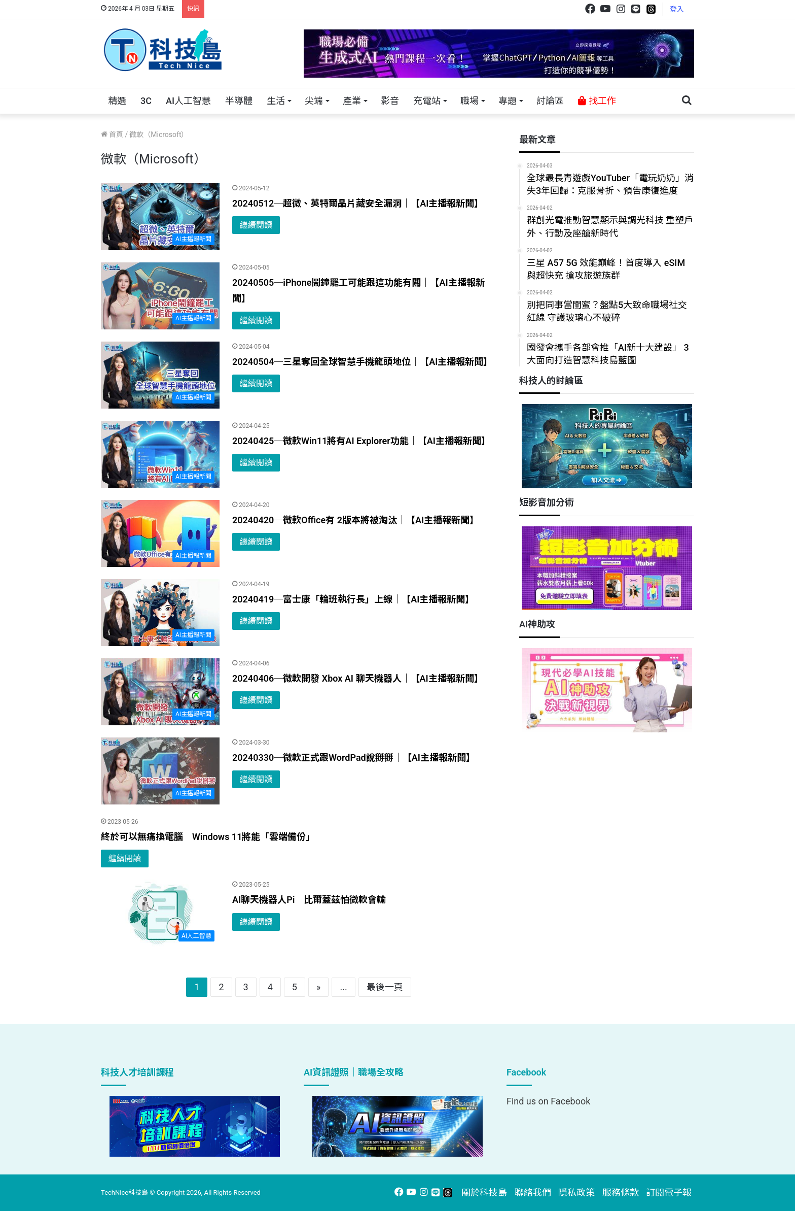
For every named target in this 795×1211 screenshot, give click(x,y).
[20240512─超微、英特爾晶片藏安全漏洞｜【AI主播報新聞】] (160, 216)
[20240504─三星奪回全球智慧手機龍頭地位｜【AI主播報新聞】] (160, 375)
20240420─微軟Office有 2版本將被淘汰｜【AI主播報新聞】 (355, 520)
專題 (507, 100)
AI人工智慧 (188, 100)
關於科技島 (484, 1192)
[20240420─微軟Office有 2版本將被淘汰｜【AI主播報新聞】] (160, 533)
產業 (352, 100)
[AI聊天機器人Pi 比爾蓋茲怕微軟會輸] (160, 913)
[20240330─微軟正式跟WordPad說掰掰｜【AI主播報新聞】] (160, 770)
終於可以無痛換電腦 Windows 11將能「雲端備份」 (208, 836)
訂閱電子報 (669, 1192)
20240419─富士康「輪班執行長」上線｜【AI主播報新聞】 (353, 599)
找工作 (597, 100)
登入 (677, 9)
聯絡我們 (533, 1192)
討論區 (550, 100)
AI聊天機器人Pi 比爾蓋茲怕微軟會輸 (309, 899)
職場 (469, 100)
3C (146, 100)
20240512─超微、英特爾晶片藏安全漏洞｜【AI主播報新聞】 (357, 203)
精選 (117, 100)
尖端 (314, 100)
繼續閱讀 (256, 225)
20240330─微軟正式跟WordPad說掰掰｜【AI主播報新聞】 (353, 757)
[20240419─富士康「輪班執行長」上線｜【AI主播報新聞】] (160, 612)
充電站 (427, 100)
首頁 (112, 134)
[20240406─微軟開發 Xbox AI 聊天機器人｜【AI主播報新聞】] (160, 691)
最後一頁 (385, 987)
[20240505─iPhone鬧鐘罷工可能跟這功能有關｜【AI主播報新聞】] (160, 295)
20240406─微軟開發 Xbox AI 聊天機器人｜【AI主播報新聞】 (357, 678)
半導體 (238, 100)
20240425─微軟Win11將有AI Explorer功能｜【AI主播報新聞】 (361, 440)
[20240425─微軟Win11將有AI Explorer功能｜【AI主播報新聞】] (160, 454)
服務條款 (620, 1192)
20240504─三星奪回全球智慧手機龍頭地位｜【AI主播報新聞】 (362, 361)
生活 (276, 100)
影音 (390, 100)
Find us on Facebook (548, 1101)
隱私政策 (576, 1192)
